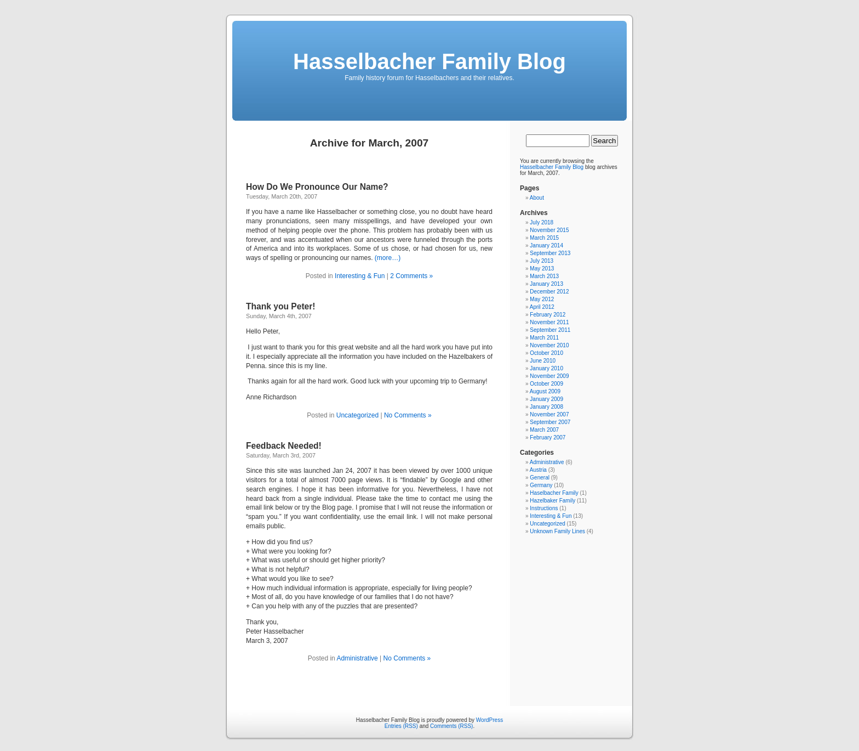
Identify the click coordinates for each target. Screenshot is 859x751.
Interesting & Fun (360, 276)
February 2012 (547, 315)
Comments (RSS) (451, 726)
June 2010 (543, 361)
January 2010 (546, 368)
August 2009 (545, 391)
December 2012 (549, 292)
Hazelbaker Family (552, 501)
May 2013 (542, 269)
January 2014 (546, 245)
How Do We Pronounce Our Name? (317, 186)
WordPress (489, 720)
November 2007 (549, 414)
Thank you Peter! (281, 306)
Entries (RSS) (401, 726)
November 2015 (549, 230)
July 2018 (541, 222)
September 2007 (550, 422)
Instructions (544, 508)
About (537, 198)
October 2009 (546, 384)
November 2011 (549, 322)
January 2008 (546, 407)
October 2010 (546, 353)
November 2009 (549, 376)
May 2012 (542, 299)
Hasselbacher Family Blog (429, 61)
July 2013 (541, 261)
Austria (538, 470)
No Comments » (408, 415)
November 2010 (549, 345)
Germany (541, 485)
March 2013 (544, 276)
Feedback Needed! (284, 445)
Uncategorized (357, 415)
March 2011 (544, 338)
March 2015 (544, 238)
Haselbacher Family (554, 493)
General (539, 478)
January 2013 (546, 284)
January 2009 (546, 399)
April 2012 (542, 307)
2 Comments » (411, 276)
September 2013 (550, 253)
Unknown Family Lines (557, 531)
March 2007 (544, 430)
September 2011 (550, 330)
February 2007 (547, 437)
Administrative (356, 658)
